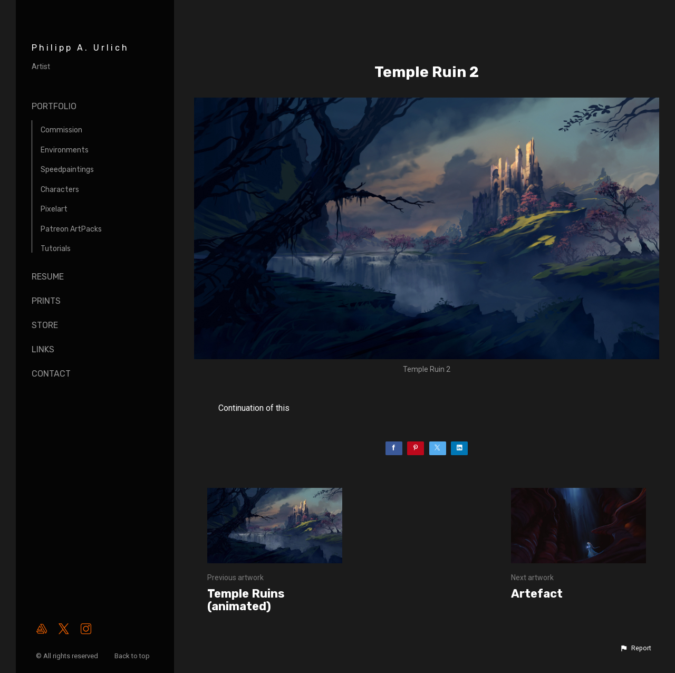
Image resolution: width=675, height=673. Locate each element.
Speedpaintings (67, 169)
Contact (51, 374)
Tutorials (56, 248)
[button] (635, 648)
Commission (61, 130)
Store (45, 325)
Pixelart (54, 209)
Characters (60, 189)
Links (43, 349)
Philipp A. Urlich (80, 48)
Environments (65, 150)
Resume (48, 277)
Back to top (132, 656)
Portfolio (54, 106)
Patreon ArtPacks (71, 229)
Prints (46, 301)
